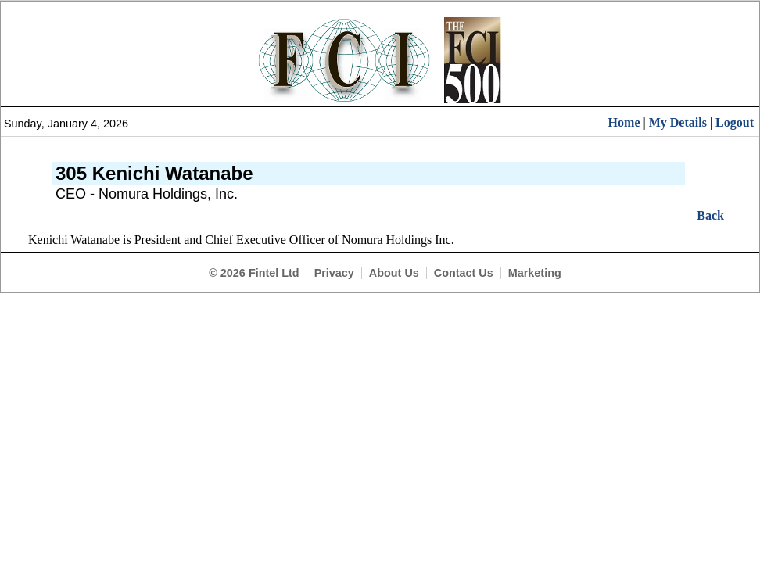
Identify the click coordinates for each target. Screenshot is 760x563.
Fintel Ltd (274, 273)
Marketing (534, 273)
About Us (394, 273)
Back (710, 215)
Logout (734, 122)
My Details (678, 122)
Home (624, 122)
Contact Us (463, 273)
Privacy (334, 273)
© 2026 (227, 273)
